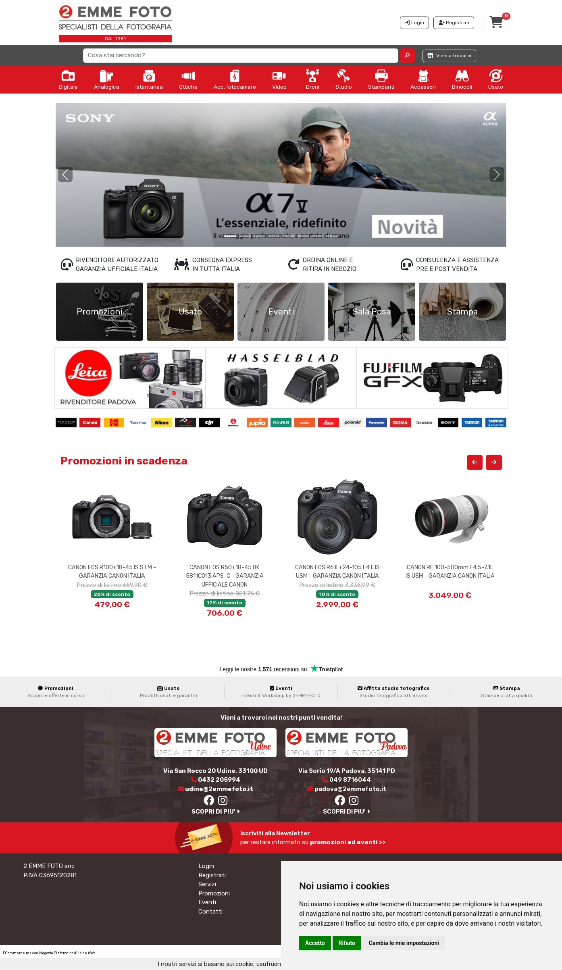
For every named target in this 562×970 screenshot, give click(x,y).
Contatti (210, 911)
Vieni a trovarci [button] (449, 55)
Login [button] (414, 22)
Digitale (68, 79)
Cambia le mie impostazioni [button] (404, 943)
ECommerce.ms (17, 953)
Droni (312, 79)
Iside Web (86, 953)
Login (206, 866)
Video (279, 79)
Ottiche (188, 79)
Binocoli (462, 79)
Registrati (212, 875)
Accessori (423, 79)
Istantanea (149, 79)
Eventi (207, 902)
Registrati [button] (454, 22)
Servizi (207, 884)
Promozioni (214, 893)
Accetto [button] (315, 943)
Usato (495, 79)
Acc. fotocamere (235, 79)
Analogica (106, 79)
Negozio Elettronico (56, 953)
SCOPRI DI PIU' (215, 811)
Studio (343, 79)
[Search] (241, 55)
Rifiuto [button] (347, 943)
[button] (407, 55)
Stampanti (381, 79)
